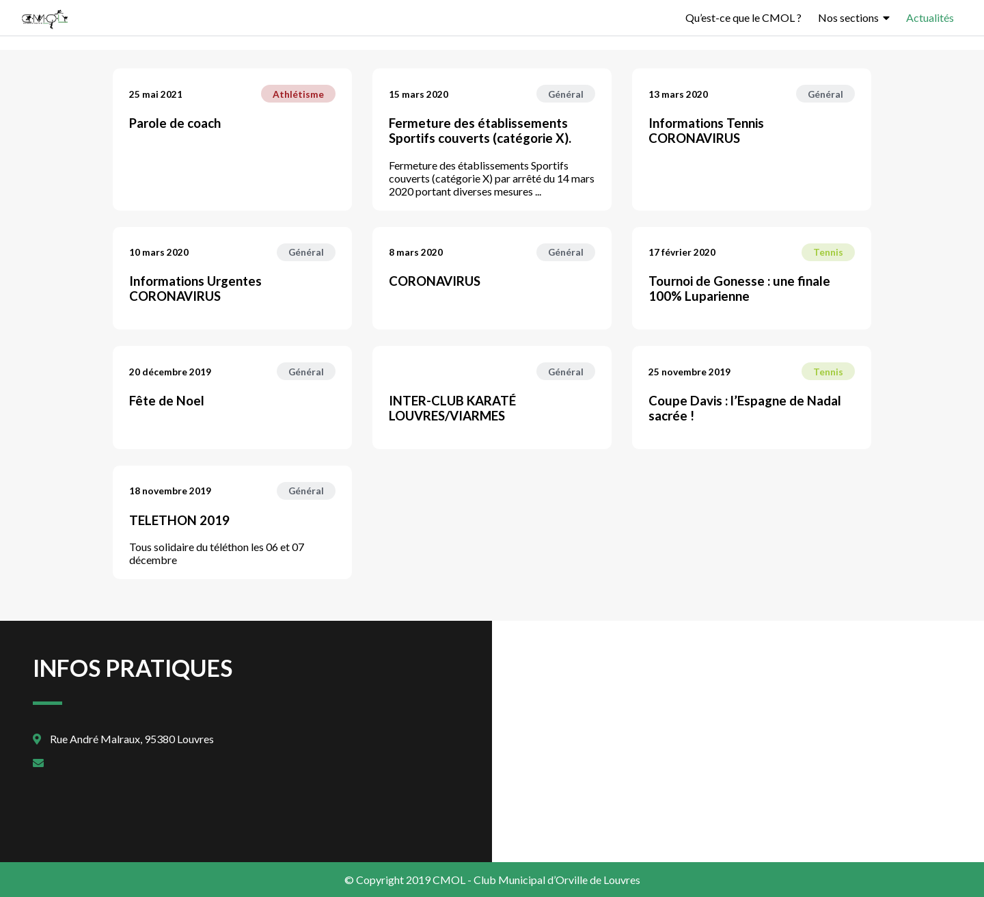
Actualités (930, 17)
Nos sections (848, 17)
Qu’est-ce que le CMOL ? (743, 17)
